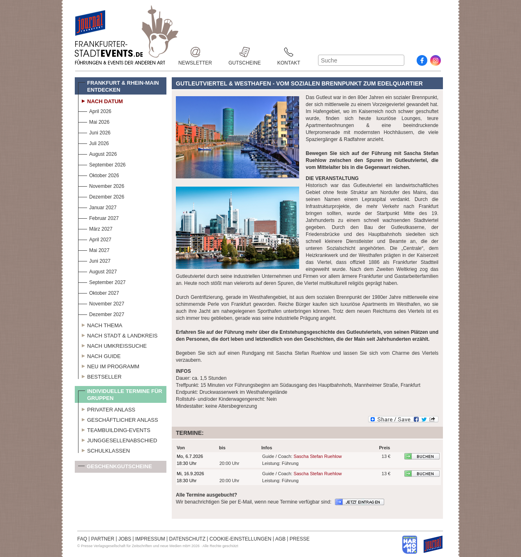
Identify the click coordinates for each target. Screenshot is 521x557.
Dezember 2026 (101, 196)
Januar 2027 (97, 206)
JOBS (124, 539)
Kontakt (288, 52)
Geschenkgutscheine (115, 468)
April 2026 (94, 110)
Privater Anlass (106, 408)
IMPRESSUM (150, 539)
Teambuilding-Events (114, 429)
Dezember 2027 (101, 313)
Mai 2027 (93, 249)
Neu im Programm (108, 365)
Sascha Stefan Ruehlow (317, 456)
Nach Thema (100, 324)
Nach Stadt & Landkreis (117, 335)
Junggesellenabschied (117, 439)
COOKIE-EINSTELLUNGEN (241, 539)
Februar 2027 (98, 217)
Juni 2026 (94, 132)
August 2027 (97, 271)
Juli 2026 (93, 142)
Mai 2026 (93, 121)
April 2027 (94, 239)
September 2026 (102, 164)
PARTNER (102, 539)
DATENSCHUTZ (187, 539)
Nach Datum (100, 100)
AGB (280, 539)
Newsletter (195, 52)
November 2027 (101, 303)
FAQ (82, 539)
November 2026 (101, 185)
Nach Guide (99, 355)
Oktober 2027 (98, 292)
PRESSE (300, 539)
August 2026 (97, 153)
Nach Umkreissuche (112, 345)
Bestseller (100, 376)
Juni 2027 (94, 260)
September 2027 (102, 281)
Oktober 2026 (98, 174)
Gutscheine (244, 52)
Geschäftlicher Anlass (118, 419)
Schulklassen (104, 450)
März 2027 (95, 228)
